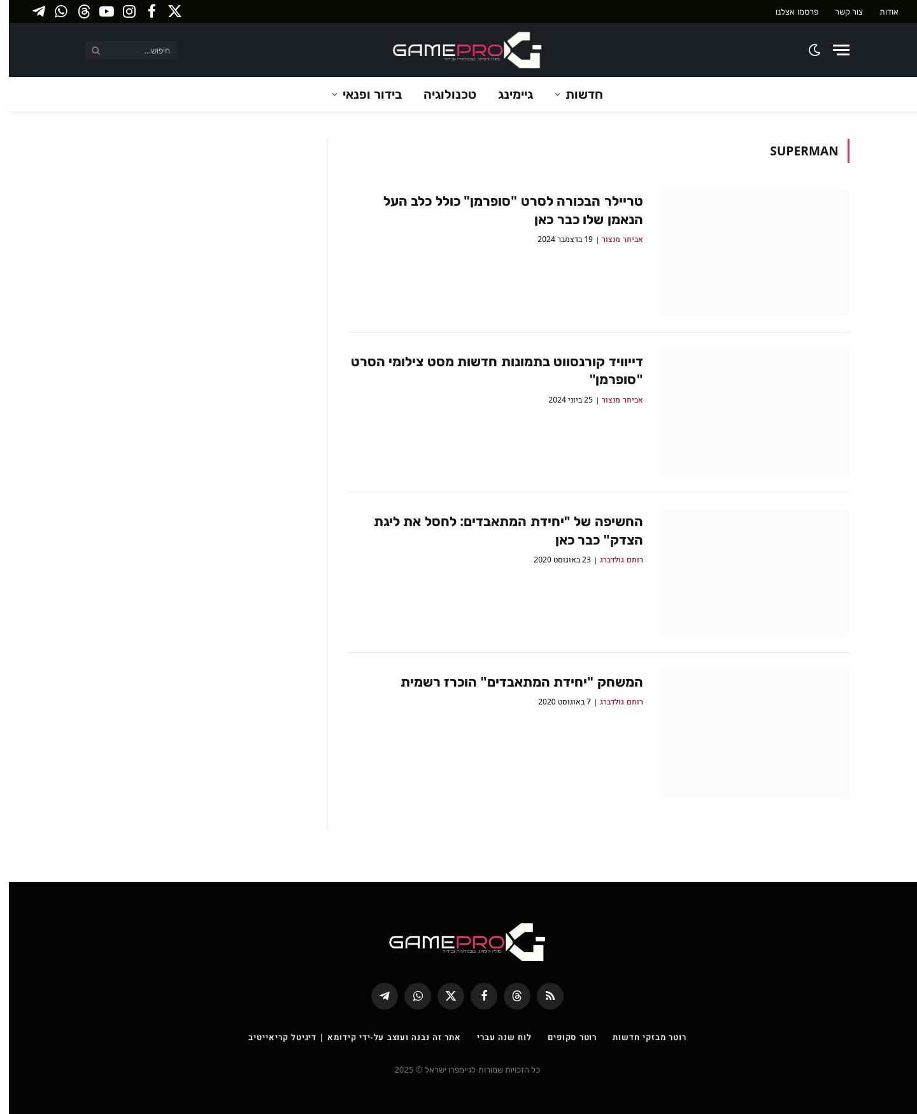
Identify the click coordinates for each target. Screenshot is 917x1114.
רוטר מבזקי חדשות (640, 1037)
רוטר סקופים (563, 1037)
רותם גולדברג (612, 559)
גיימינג (506, 94)
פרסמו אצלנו (788, 11)
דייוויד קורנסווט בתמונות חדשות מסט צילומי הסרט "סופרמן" (488, 370)
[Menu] (832, 50)
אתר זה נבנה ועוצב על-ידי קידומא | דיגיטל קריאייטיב (345, 1037)
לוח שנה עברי (495, 1037)
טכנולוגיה (441, 94)
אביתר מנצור (613, 239)
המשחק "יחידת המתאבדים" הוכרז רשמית (513, 681)
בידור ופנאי (363, 94)
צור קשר (840, 11)
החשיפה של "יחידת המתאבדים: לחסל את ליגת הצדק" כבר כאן (499, 530)
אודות (880, 11)
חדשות (575, 94)
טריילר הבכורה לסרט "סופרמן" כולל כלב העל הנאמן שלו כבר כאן (504, 210)
